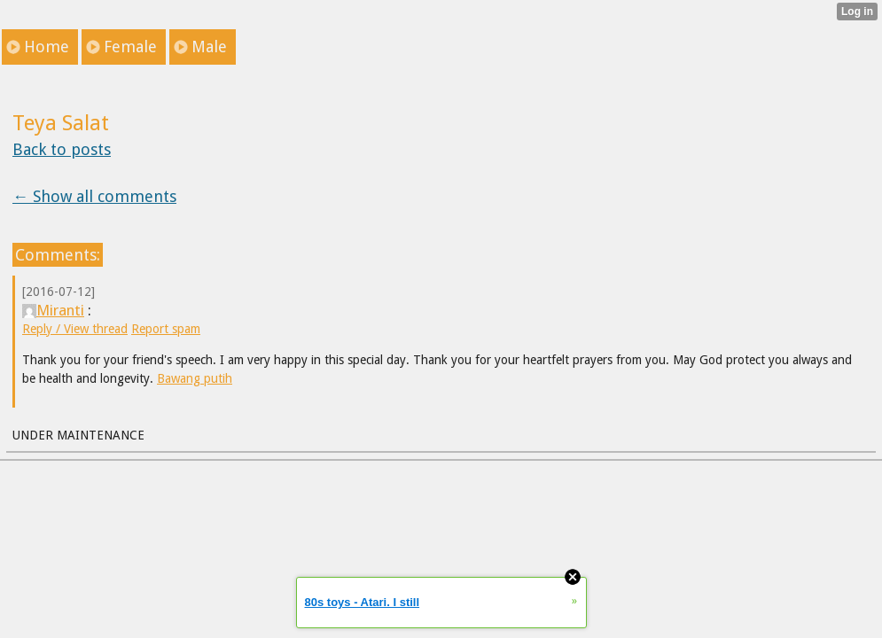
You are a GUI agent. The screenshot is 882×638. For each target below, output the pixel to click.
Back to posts (61, 149)
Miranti (53, 310)
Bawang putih (194, 378)
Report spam (165, 329)
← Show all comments (94, 196)
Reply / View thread (75, 329)
